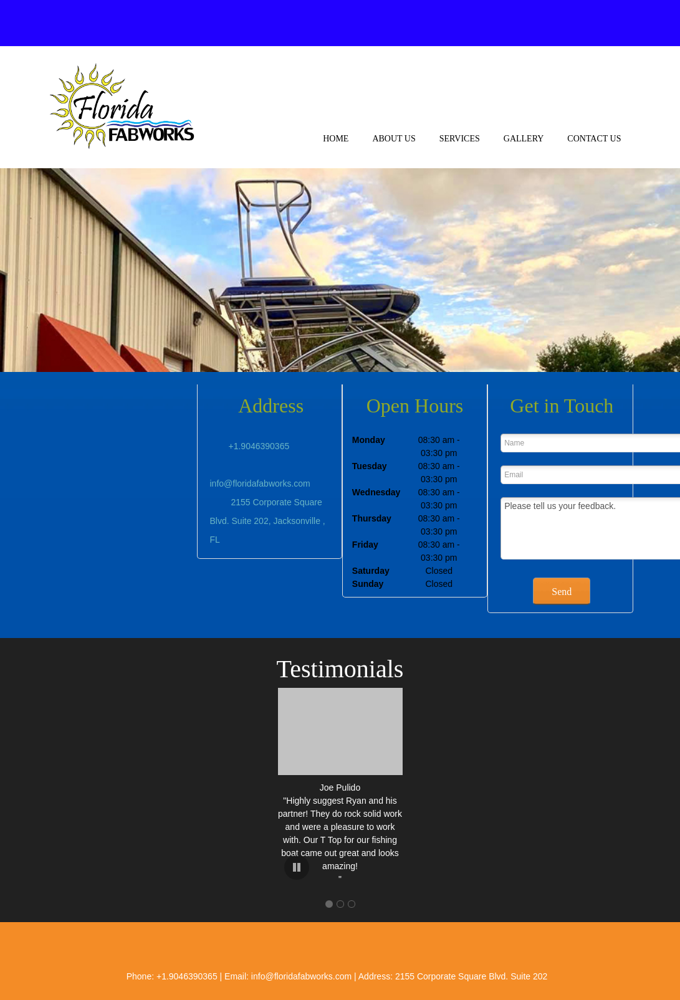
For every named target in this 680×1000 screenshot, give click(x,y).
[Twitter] (583, 23)
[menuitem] (335, 149)
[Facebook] (558, 23)
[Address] (533, 23)
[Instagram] (608, 23)
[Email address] (508, 23)
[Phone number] (483, 23)
